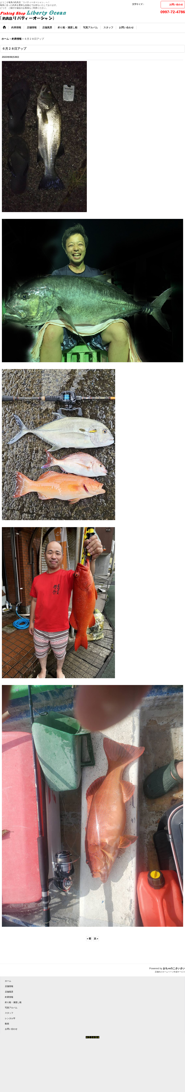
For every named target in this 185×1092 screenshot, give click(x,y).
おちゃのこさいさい (174, 968)
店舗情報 (9, 986)
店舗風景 (9, 992)
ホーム (8, 981)
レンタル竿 (10, 1018)
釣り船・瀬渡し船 (13, 1002)
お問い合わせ (176, 4)
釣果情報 (9, 997)
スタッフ (9, 1013)
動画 (7, 1023)
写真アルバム (11, 1007)
